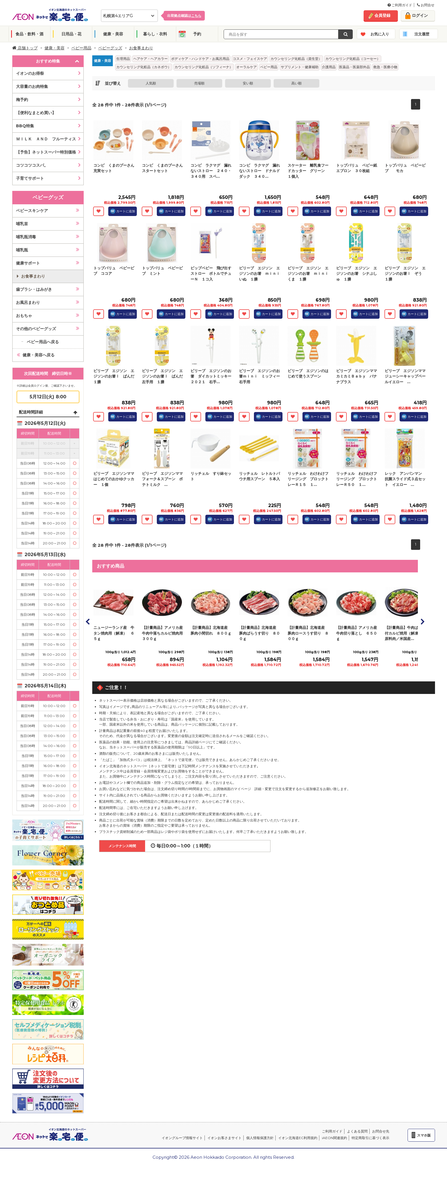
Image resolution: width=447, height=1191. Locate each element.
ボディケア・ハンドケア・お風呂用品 (200, 58)
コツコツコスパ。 (32, 165)
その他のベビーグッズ (36, 328)
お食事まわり (141, 48)
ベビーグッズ (110, 48)
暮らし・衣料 (155, 34)
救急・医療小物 (385, 67)
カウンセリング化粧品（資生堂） (296, 58)
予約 (197, 34)
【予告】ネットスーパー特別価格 (46, 152)
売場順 (199, 83)
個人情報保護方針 (260, 1138)
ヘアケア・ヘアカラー (150, 58)
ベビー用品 (81, 48)
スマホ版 (424, 1135)
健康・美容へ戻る (39, 355)
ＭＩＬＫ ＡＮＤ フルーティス (46, 139)
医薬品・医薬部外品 (354, 67)
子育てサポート (30, 178)
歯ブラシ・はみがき (34, 289)
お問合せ (425, 5)
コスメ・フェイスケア (250, 58)
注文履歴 (421, 34)
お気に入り (379, 34)
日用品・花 (71, 34)
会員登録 (382, 15)
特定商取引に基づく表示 (370, 1138)
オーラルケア (246, 67)
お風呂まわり (28, 302)
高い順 (296, 83)
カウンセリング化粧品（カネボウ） (143, 67)
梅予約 (22, 99)
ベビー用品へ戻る (43, 341)
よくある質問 (357, 1131)
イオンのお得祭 (30, 73)
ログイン (420, 15)
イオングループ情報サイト (182, 1138)
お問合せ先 (380, 1131)
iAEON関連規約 (334, 1138)
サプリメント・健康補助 (299, 67)
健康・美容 (113, 34)
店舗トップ (25, 48)
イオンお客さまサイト (224, 1138)
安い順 (248, 83)
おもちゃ (24, 315)
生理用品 (123, 58)
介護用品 (329, 67)
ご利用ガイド (400, 5)
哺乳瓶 (22, 250)
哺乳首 (22, 223)
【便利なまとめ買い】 (36, 112)
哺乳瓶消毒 (26, 236)
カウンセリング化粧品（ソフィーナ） (204, 67)
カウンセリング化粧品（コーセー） (352, 58)
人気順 (151, 83)
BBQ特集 (25, 125)
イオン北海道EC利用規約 (297, 1138)
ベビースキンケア (32, 210)
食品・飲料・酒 (29, 34)
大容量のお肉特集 (32, 86)
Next (422, 621)
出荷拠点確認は (184, 15)
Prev (88, 621)
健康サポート (28, 263)
